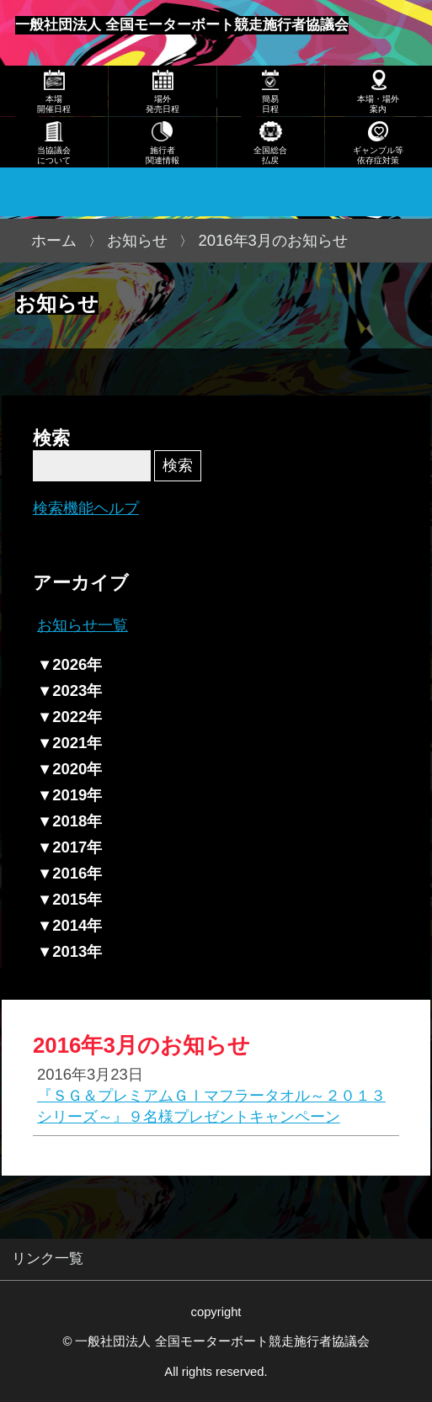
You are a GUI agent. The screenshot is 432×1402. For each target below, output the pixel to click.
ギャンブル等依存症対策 (378, 155)
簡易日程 (270, 104)
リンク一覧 (47, 1259)
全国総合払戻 (270, 155)
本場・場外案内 (378, 104)
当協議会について (54, 155)
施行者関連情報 (162, 155)
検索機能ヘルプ (86, 508)
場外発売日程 (162, 104)
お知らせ (137, 240)
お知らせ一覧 (82, 625)
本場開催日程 (54, 104)
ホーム (54, 240)
